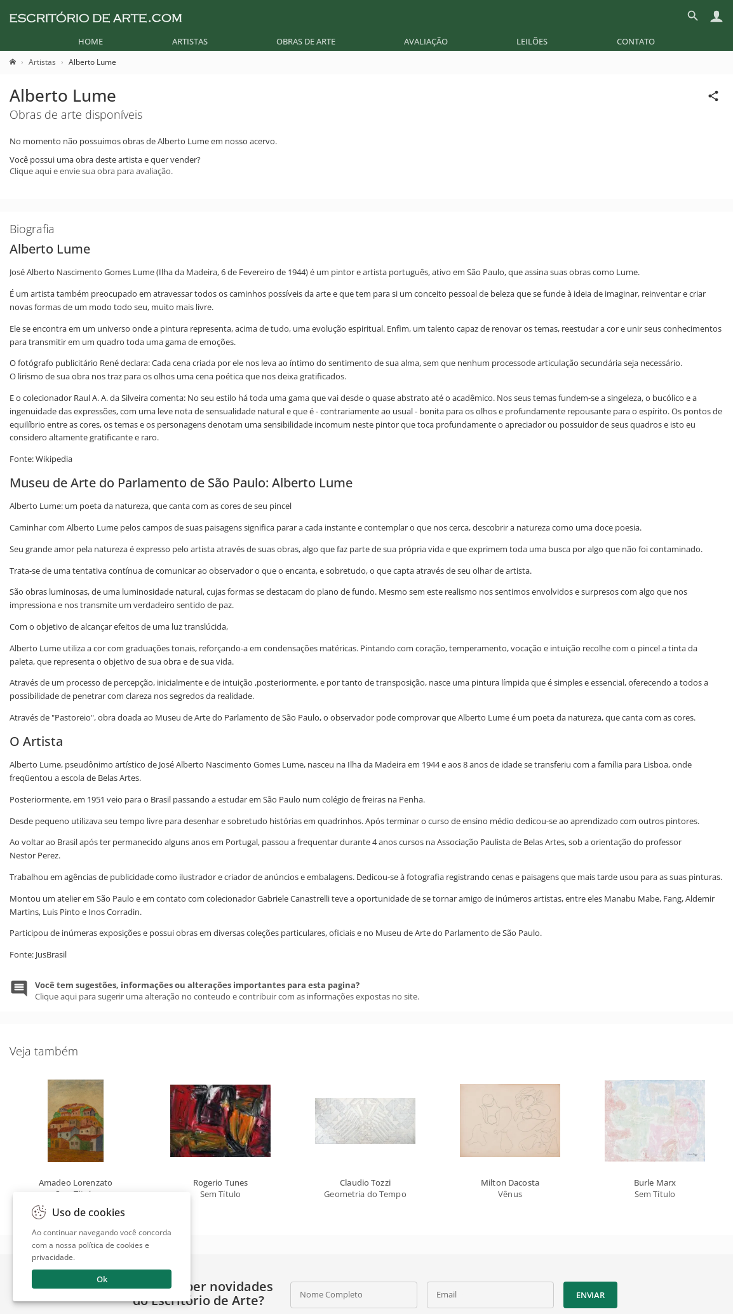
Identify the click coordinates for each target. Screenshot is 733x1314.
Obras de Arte (305, 41)
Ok (102, 1279)
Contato (636, 41)
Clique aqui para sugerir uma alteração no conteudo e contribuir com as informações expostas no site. (227, 990)
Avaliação (426, 41)
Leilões (532, 41)
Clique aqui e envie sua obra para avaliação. (91, 171)
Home (90, 41)
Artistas (190, 41)
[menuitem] (90, 41)
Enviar (590, 1295)
